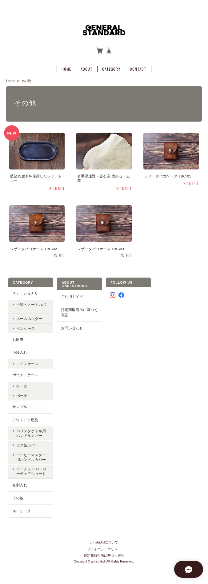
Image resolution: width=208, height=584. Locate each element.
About (87, 67)
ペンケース (25, 327)
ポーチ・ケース (25, 373)
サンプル (19, 405)
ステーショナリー (27, 292)
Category (111, 67)
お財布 (17, 338)
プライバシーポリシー (104, 545)
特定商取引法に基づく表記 (79, 311)
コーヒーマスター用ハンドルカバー (31, 455)
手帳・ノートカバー (31, 305)
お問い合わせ (72, 327)
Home (66, 67)
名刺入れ (19, 483)
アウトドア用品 (25, 418)
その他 (17, 496)
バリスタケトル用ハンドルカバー (31, 431)
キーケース (21, 509)
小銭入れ (19, 351)
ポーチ (21, 394)
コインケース (27, 362)
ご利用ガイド (72, 295)
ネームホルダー (29, 317)
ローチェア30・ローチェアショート (31, 469)
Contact (138, 67)
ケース (21, 384)
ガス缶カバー (27, 444)
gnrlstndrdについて (104, 539)
